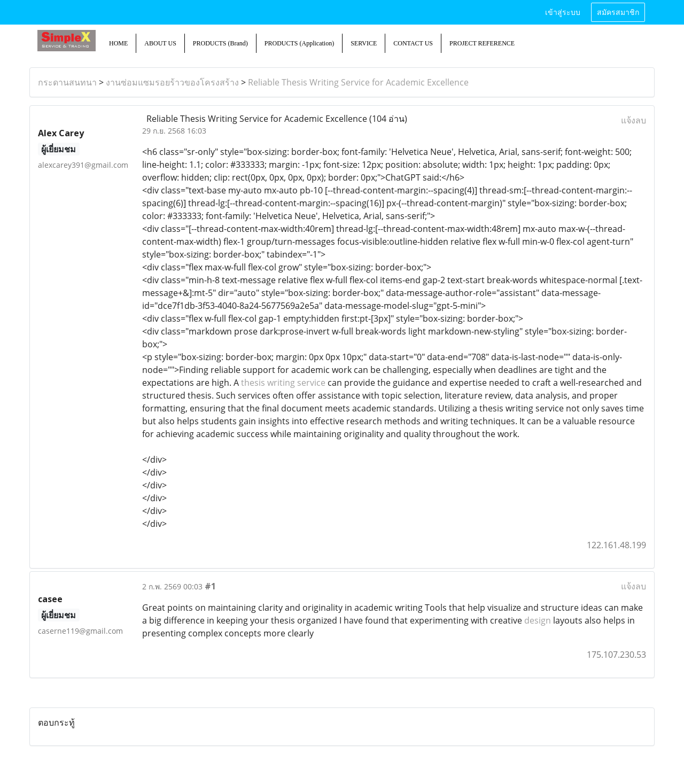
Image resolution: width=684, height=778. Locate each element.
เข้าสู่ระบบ (562, 13)
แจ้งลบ (633, 120)
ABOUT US (160, 43)
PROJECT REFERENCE (482, 43)
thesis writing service (283, 382)
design (537, 620)
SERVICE (364, 43)
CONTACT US (413, 43)
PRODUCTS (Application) (299, 43)
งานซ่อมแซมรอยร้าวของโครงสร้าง (172, 82)
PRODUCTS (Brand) (220, 43)
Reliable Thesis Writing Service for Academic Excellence (358, 82)
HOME (118, 43)
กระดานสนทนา (67, 82)
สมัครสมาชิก (618, 13)
